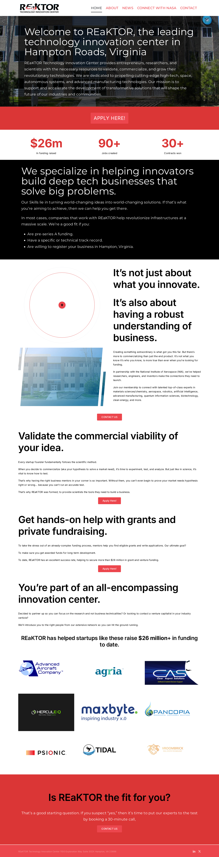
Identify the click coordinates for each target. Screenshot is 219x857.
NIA (180, 371)
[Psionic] (46, 735)
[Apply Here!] (109, 118)
